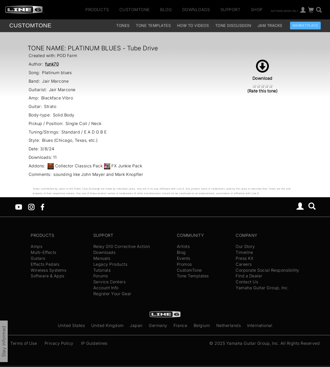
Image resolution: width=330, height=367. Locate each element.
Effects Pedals (45, 264)
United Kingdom (107, 325)
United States (71, 325)
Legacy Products (110, 264)
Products (97, 9)
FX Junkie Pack (126, 165)
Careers (244, 264)
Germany (158, 325)
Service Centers (109, 281)
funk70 (52, 64)
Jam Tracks (270, 25)
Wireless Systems (48, 270)
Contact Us (247, 281)
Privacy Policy (59, 343)
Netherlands (228, 325)
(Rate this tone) (262, 90)
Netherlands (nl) (284, 10)
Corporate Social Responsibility (267, 270)
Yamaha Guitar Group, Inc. (262, 287)
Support (230, 9)
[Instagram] (31, 206)
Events (183, 258)
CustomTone (134, 9)
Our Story (245, 246)
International (260, 325)
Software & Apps (47, 275)
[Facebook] (42, 206)
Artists (183, 246)
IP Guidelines (94, 343)
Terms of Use (23, 343)
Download (262, 70)
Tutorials (102, 270)
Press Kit (244, 258)
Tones (123, 25)
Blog (166, 9)
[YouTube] (19, 206)
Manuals (101, 258)
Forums (100, 275)
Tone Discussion (233, 25)
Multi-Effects (43, 252)
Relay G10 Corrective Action (121, 246)
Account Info (106, 287)
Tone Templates (153, 25)
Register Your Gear (112, 293)
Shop (257, 9)
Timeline (244, 252)
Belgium (202, 325)
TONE (30, 25)
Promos (184, 264)
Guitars (38, 258)
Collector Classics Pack (79, 165)
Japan (136, 325)
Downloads (196, 9)
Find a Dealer (249, 275)
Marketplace (305, 25)
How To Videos (193, 25)
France (180, 325)
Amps (36, 246)
